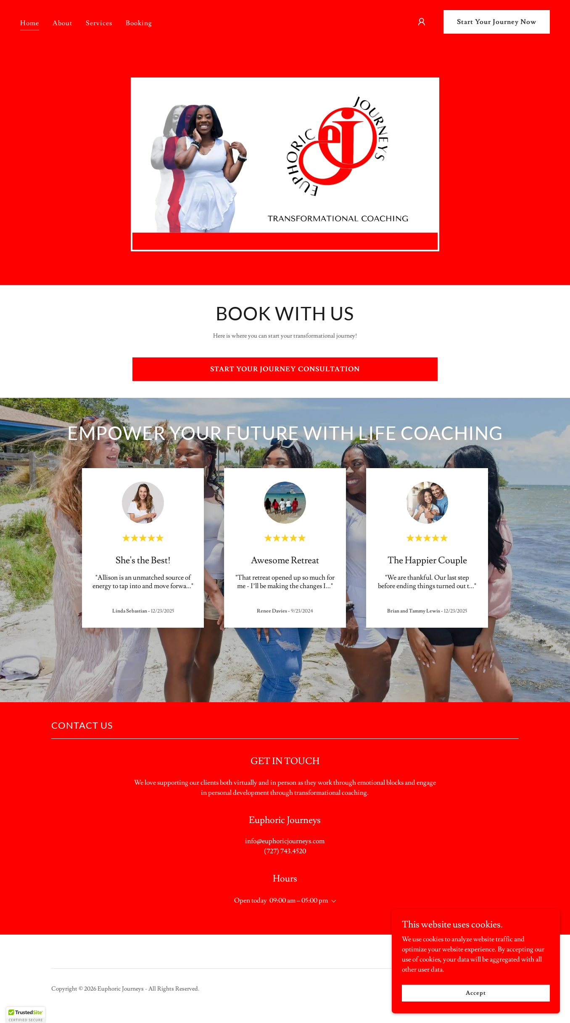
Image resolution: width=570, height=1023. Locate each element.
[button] (421, 21)
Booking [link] (139, 23)
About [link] (62, 23)
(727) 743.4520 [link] (285, 851)
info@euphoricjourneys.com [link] (285, 841)
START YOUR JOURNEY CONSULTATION (284, 369)
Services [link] (99, 23)
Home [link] (29, 23)
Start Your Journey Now (496, 22)
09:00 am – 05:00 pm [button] (298, 900)
